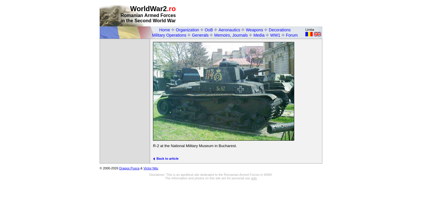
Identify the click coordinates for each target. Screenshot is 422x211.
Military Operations (169, 35)
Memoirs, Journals (231, 35)
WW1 (275, 35)
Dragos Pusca (129, 168)
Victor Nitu (150, 168)
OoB (209, 30)
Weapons (254, 30)
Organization (187, 30)
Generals (200, 35)
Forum (292, 35)
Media (259, 35)
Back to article (165, 158)
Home (164, 30)
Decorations (280, 30)
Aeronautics (229, 30)
